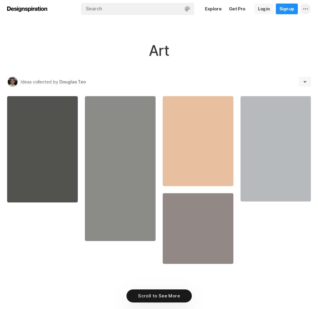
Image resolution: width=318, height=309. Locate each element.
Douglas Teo (72, 82)
